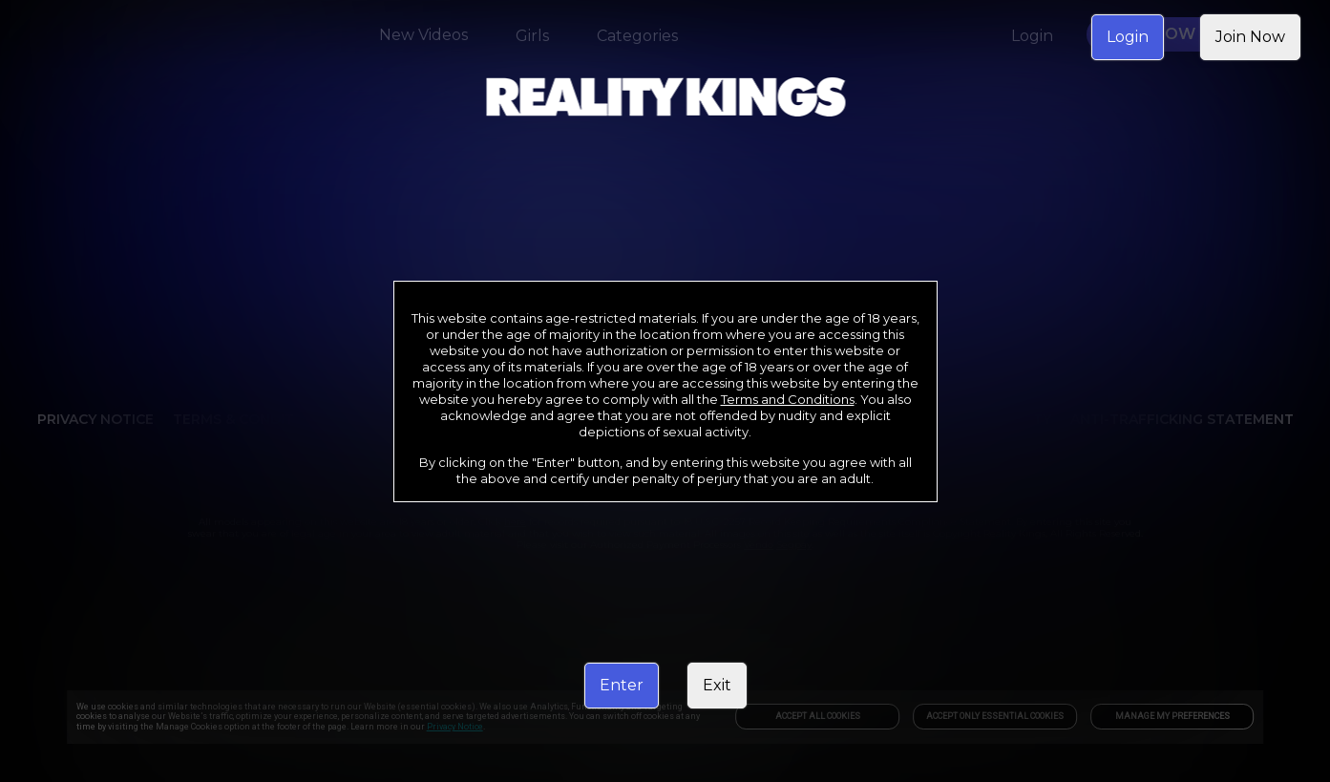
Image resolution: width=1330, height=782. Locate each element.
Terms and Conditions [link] (788, 399)
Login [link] (1128, 37)
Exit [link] (717, 685)
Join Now (1250, 37)
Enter (622, 685)
